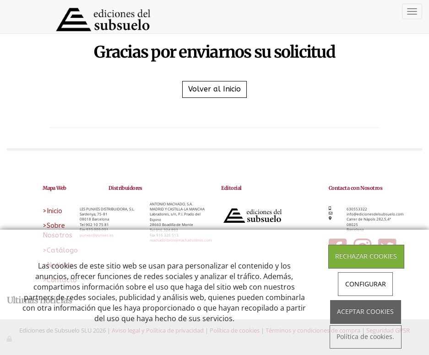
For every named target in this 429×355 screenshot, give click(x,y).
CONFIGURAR (365, 284)
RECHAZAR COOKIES (366, 256)
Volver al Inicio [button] (214, 89)
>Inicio (52, 211)
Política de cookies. (365, 337)
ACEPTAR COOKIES (365, 311)
